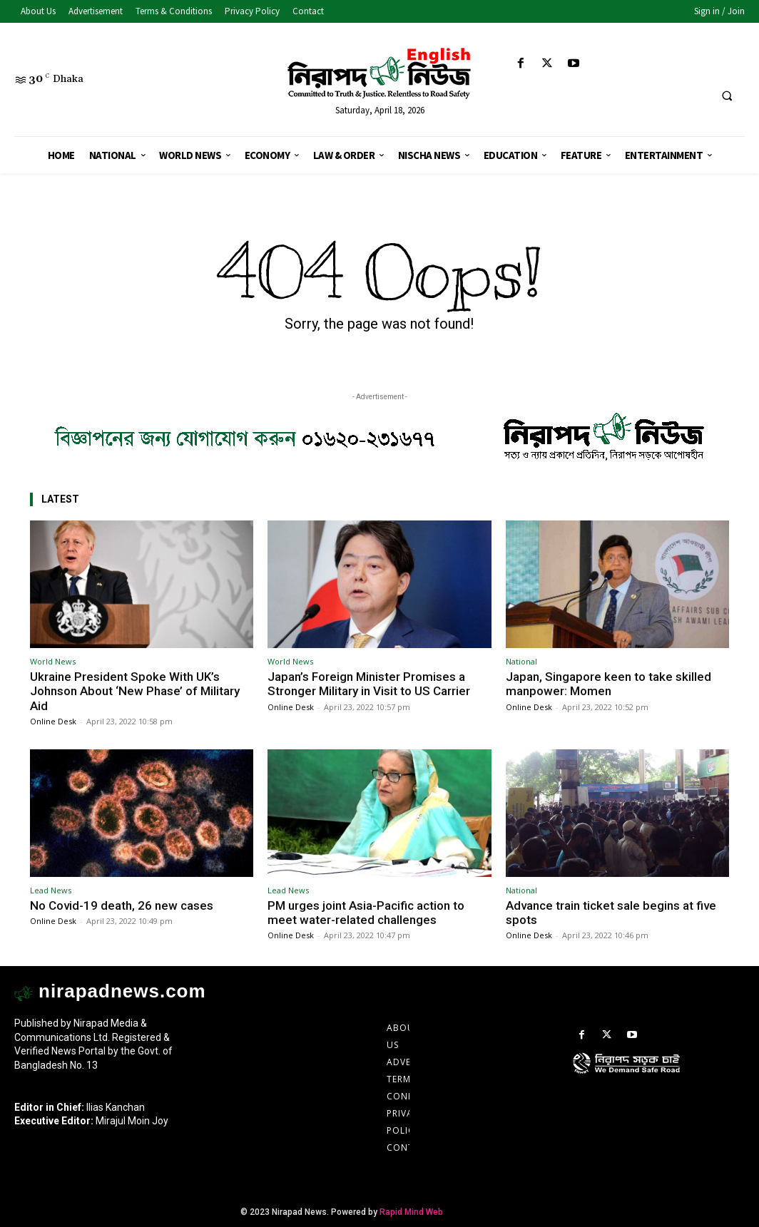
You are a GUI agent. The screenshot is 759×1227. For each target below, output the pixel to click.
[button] (727, 96)
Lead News (50, 890)
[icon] (659, 1077)
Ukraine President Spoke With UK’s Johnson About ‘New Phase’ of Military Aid (135, 691)
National (521, 661)
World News (53, 661)
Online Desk (53, 721)
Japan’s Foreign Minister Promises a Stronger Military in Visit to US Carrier (369, 683)
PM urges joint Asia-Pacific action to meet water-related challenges (366, 912)
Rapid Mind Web (411, 1212)
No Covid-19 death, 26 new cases (121, 905)
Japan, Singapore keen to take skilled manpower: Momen (608, 683)
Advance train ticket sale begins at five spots (611, 912)
